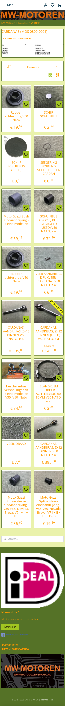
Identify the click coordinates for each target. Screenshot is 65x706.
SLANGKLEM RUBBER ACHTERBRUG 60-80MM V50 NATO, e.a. (49, 393)
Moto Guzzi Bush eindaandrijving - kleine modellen (16, 220)
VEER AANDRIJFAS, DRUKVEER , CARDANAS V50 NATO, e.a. (49, 279)
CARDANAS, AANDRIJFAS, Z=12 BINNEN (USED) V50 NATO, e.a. (49, 333)
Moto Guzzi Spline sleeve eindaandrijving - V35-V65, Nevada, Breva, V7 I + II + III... (16, 507)
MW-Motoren (8, 22)
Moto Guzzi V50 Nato (29, 22)
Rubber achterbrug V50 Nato (16, 116)
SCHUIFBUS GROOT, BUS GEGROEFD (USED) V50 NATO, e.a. (48, 224)
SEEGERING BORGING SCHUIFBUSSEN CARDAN (48, 168)
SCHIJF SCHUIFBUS (48, 114)
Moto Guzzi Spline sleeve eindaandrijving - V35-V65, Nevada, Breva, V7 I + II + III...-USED (49, 507)
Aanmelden (10, 626)
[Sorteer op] (32, 67)
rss (51, 699)
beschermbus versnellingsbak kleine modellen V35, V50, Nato (16, 391)
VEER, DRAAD (16, 444)
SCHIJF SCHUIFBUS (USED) (16, 166)
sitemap (44, 699)
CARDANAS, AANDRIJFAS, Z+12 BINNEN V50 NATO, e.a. (16, 333)
